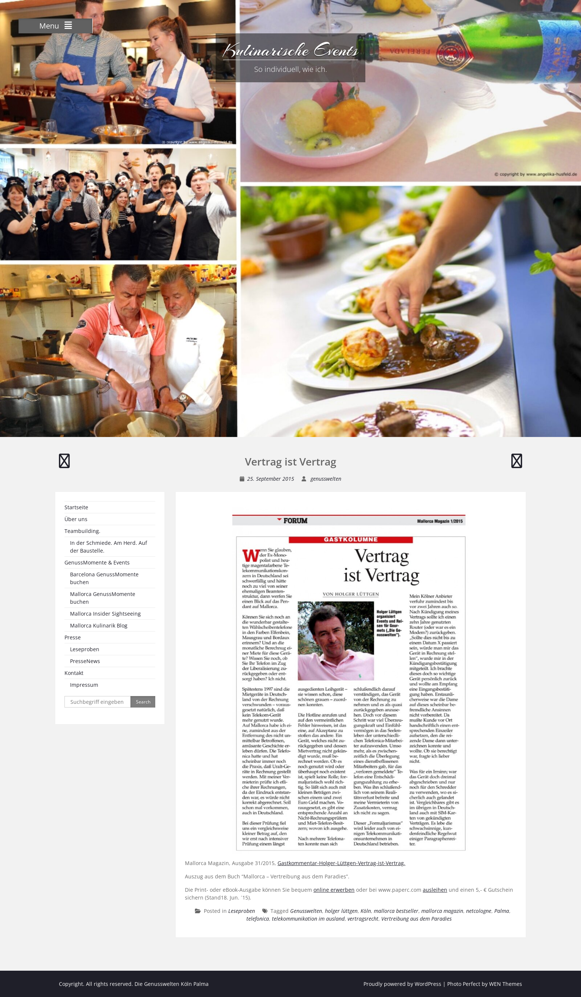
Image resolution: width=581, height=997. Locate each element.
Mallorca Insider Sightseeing (105, 613)
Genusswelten (306, 910)
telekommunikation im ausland (308, 918)
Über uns (75, 519)
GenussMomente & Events (97, 562)
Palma (501, 910)
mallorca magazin (442, 910)
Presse (72, 637)
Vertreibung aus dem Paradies (416, 918)
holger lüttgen (341, 910)
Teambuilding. (82, 530)
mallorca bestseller (396, 910)
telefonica (257, 918)
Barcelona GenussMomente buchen (104, 578)
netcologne (478, 910)
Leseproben (241, 910)
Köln (366, 910)
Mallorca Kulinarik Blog (98, 625)
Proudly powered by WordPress (402, 983)
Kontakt (73, 672)
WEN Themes (505, 983)
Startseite (76, 507)
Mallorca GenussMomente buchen (102, 597)
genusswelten (326, 478)
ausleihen (435, 889)
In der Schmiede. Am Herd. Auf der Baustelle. (108, 546)
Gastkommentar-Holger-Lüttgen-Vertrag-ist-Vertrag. (341, 863)
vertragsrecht (363, 918)
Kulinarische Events (290, 50)
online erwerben (334, 889)
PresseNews (85, 661)
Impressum (84, 684)
